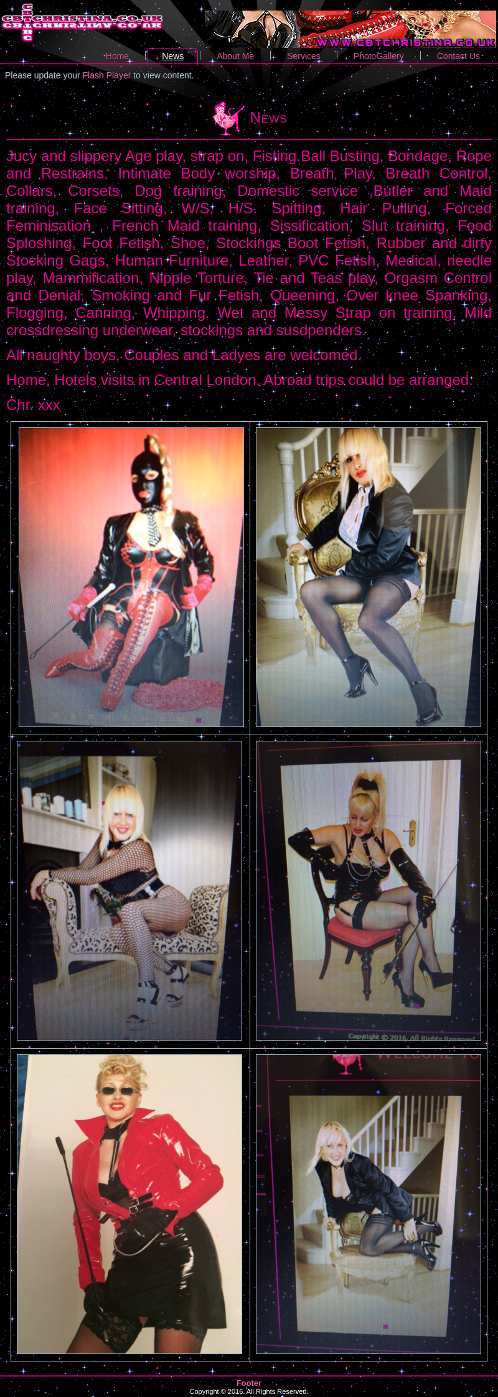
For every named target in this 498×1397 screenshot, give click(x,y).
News (173, 56)
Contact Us (458, 56)
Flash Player (107, 75)
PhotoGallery (379, 56)
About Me (235, 56)
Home (117, 56)
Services (304, 56)
